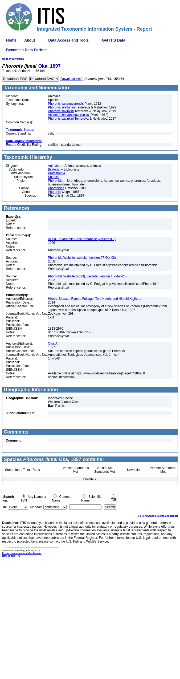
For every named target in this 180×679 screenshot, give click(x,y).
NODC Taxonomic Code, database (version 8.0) (82, 239)
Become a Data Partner (26, 50)
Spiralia (53, 177)
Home (11, 40)
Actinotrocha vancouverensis (68, 115)
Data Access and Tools (68, 40)
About (29, 40)
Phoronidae (56, 188)
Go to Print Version (13, 59)
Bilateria (53, 169)
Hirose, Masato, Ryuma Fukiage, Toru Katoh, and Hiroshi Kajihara (94, 299)
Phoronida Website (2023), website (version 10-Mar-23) (87, 276)
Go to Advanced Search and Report (158, 516)
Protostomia (56, 173)
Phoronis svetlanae (61, 107)
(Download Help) (71, 79)
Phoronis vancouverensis (66, 104)
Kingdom (36, 507)
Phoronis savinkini (61, 111)
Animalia (54, 166)
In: (5, 507)
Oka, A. (53, 343)
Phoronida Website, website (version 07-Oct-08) (82, 258)
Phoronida (55, 181)
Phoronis (54, 192)
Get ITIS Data (113, 40)
